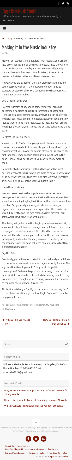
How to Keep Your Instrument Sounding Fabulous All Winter (36, 400)
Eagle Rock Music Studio (19, 11)
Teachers (52, 449)
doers (8, 304)
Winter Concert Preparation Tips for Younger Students (33, 405)
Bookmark (10, 309)
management (28, 304)
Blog (10, 38)
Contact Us (55, 453)
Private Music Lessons (15, 453)
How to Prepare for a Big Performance (56, 321)
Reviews (32, 453)
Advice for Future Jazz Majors (16, 321)
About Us (9, 446)
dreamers (16, 304)
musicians (54, 304)
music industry (42, 304)
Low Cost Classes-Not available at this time (25, 449)
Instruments (22, 446)
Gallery (43, 453)
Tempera (51, 456)
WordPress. (63, 456)
